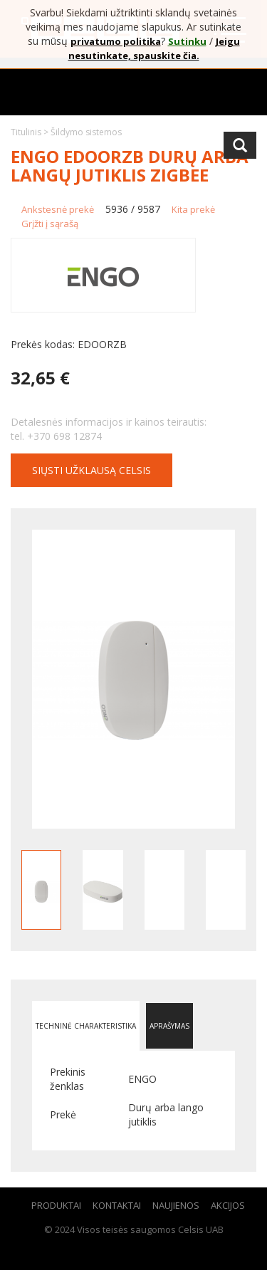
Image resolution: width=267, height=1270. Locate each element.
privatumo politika (115, 41)
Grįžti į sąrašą (49, 223)
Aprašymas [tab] (169, 1026)
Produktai (56, 1205)
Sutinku (187, 41)
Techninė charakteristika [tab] (86, 1026)
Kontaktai (117, 1205)
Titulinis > (31, 132)
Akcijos (228, 1205)
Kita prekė (193, 209)
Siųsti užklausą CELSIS (91, 470)
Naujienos (175, 1205)
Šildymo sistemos (86, 132)
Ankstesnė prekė (57, 209)
